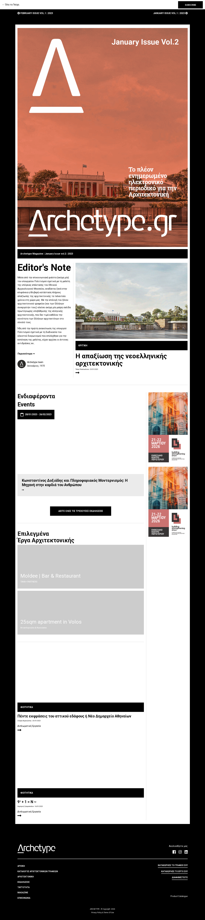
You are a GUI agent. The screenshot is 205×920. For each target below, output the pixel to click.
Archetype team (35, 362)
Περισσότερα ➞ (26, 353)
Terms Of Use (108, 913)
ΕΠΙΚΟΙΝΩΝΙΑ (23, 898)
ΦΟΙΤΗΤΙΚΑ (26, 707)
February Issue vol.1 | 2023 (35, 13)
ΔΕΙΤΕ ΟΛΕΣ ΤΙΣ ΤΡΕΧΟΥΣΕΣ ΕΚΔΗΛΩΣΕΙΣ (80, 511)
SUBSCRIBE (190, 5)
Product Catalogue (179, 896)
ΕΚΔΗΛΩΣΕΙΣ (23, 882)
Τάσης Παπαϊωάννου (82, 369)
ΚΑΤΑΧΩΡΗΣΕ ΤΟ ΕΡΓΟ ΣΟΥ (174, 871)
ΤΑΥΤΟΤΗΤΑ (23, 887)
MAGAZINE (22, 892)
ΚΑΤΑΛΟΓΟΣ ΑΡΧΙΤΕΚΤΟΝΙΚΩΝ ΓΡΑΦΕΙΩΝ (37, 871)
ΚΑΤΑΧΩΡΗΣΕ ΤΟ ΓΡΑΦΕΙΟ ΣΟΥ (173, 865)
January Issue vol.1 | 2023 (170, 13)
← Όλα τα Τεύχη (10, 4)
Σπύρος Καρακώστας (24, 721)
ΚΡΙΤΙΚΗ (82, 345)
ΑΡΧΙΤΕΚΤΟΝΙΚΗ (25, 876)
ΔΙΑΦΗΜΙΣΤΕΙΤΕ (180, 877)
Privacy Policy (96, 913)
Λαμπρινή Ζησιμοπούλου (25, 806)
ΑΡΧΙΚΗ (21, 866)
